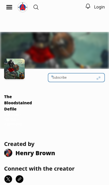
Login (99, 7)
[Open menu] (9, 7)
